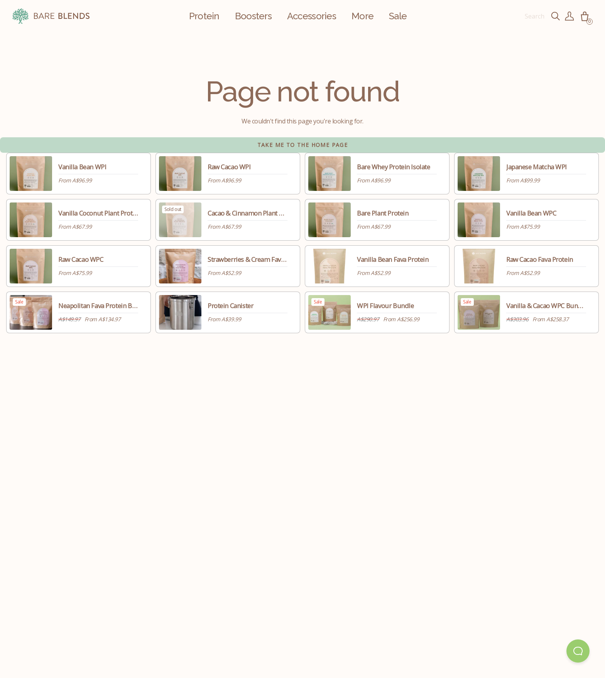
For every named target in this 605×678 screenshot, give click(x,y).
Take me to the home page (302, 144)
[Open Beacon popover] (578, 651)
